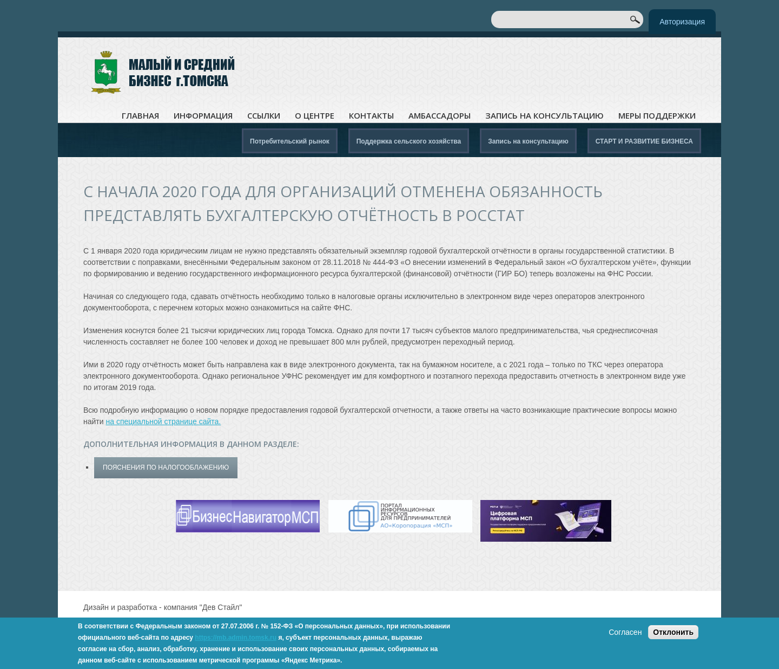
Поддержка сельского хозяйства (409, 141)
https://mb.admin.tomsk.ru (235, 637)
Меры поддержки (657, 116)
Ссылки (263, 116)
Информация (203, 116)
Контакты (371, 116)
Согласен (625, 632)
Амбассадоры (439, 116)
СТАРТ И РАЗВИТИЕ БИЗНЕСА (644, 141)
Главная (140, 116)
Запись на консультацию (544, 116)
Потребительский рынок (289, 141)
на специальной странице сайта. (163, 421)
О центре (314, 116)
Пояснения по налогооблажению (166, 467)
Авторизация (682, 21)
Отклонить (673, 632)
